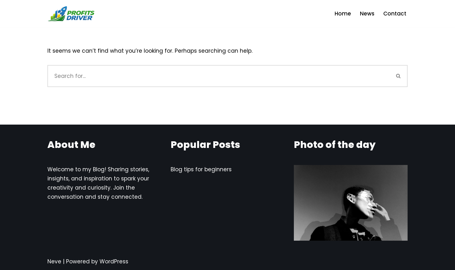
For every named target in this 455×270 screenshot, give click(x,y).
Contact (394, 13)
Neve (54, 261)
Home (343, 13)
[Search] (218, 76)
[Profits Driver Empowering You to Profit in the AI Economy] (71, 14)
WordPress (114, 261)
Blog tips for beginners (201, 169)
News (367, 13)
